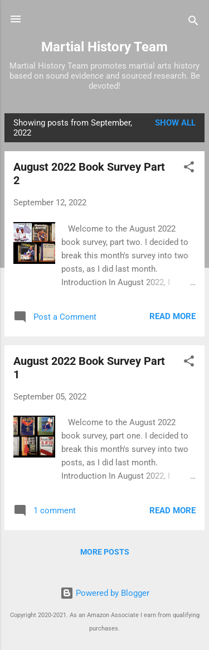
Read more (172, 316)
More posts (104, 551)
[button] (189, 168)
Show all (175, 123)
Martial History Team (104, 47)
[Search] (193, 23)
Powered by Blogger (104, 593)
